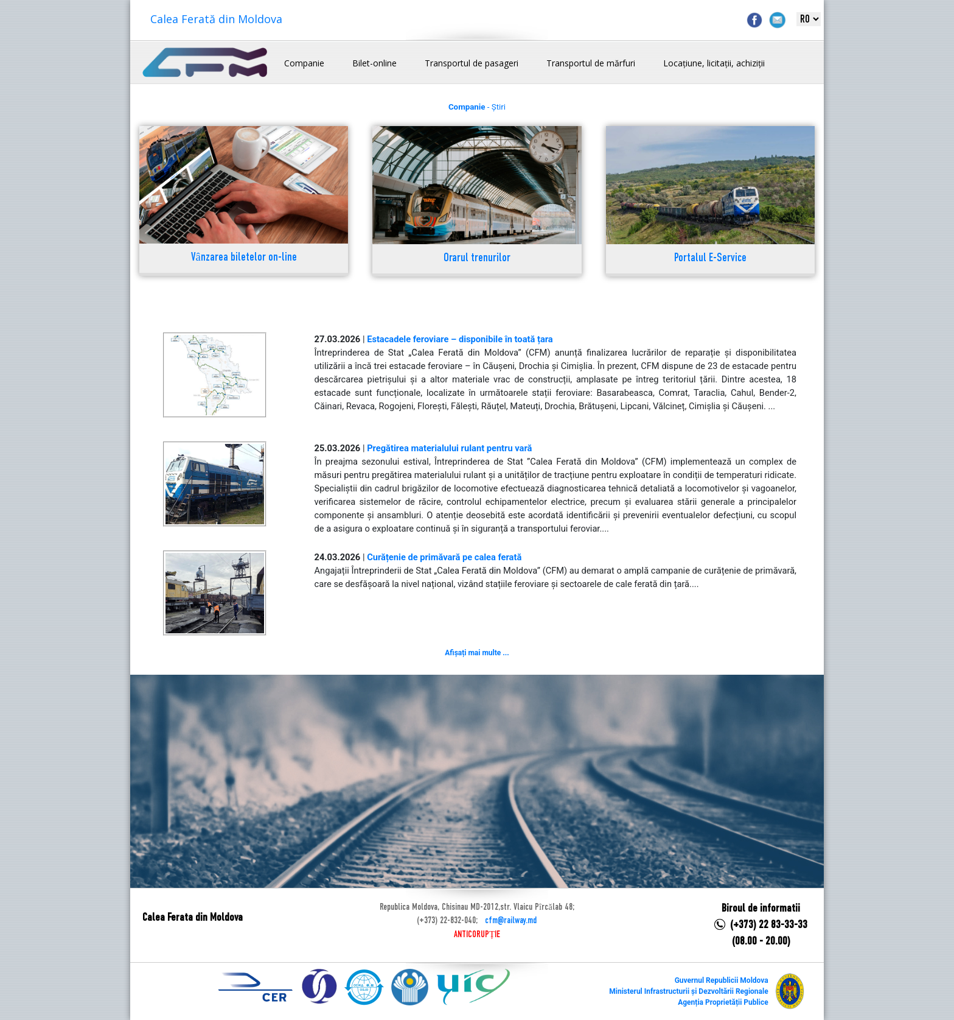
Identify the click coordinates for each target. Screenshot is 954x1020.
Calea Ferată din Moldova (216, 19)
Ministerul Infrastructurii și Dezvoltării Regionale (688, 991)
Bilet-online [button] (374, 63)
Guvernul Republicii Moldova (721, 980)
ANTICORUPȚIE (477, 934)
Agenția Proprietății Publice (723, 1002)
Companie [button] (304, 63)
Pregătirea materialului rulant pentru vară (449, 448)
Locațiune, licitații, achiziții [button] (714, 63)
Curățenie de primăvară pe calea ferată (444, 557)
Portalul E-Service (710, 258)
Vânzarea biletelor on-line (244, 258)
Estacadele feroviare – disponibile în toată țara (460, 339)
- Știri (477, 106)
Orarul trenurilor (477, 258)
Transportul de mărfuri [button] (590, 63)
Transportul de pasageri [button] (471, 63)
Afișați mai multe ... (477, 653)
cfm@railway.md (511, 920)
